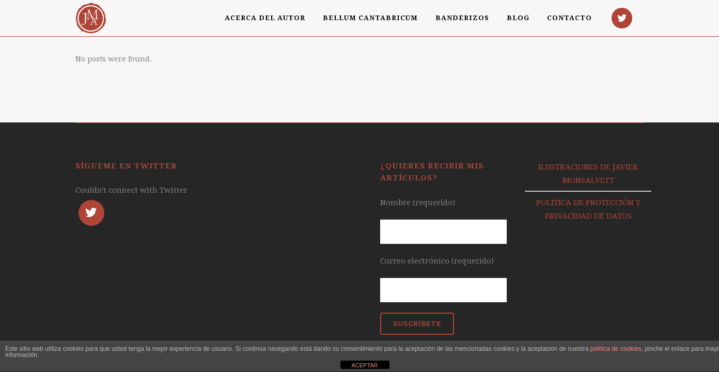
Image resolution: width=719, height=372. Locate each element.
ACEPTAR (364, 365)
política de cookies (616, 348)
